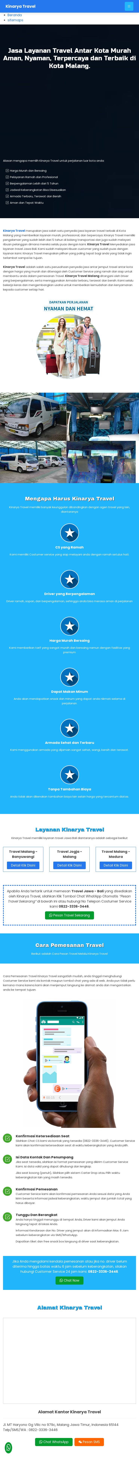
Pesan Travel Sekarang (69, 911)
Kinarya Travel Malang (82, 1452)
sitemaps (15, 20)
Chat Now (69, 1276)
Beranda (15, 15)
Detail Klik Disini (23, 861)
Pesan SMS (89, 1431)
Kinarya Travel (20, 6)
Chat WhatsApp (54, 1431)
